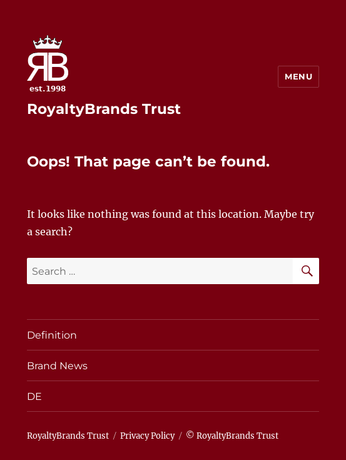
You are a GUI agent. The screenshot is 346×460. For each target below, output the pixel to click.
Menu (298, 76)
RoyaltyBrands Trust (104, 109)
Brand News (57, 366)
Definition (52, 335)
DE (34, 396)
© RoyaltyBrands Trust (232, 436)
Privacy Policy (147, 436)
